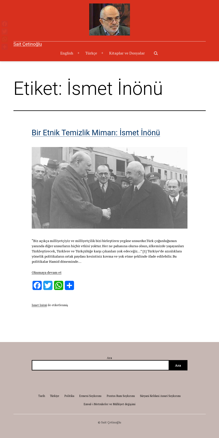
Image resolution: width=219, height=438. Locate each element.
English (66, 53)
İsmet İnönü (39, 305)
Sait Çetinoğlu (27, 44)
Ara (109, 358)
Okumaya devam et (47, 272)
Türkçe (91, 53)
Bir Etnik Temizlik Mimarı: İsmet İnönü (96, 132)
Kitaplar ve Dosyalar (127, 53)
